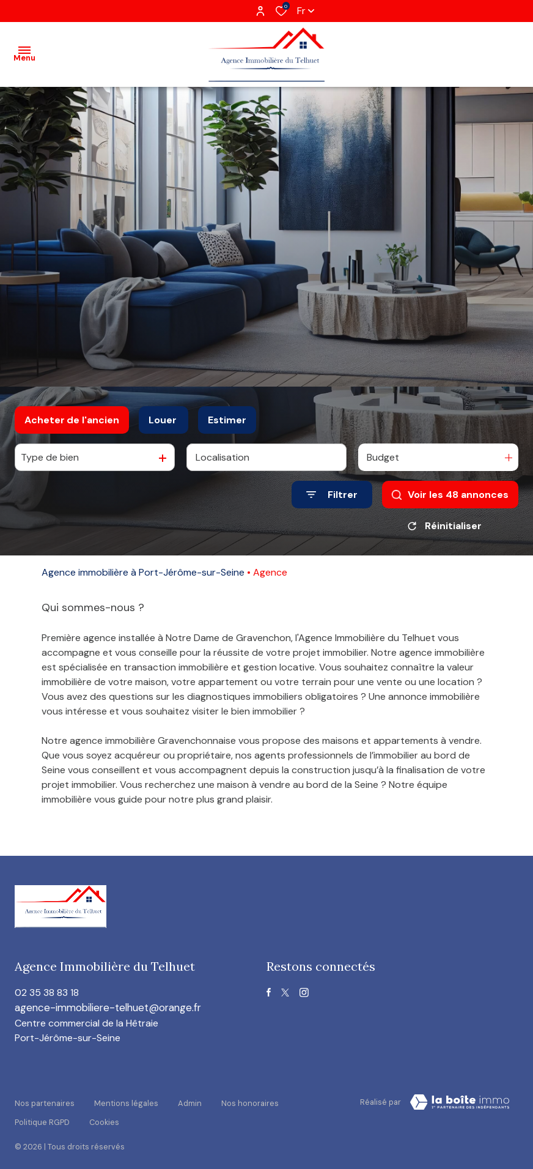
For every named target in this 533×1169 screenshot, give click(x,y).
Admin (190, 1101)
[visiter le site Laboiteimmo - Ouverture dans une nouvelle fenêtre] (459, 1103)
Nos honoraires (250, 1101)
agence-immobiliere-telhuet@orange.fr (114, 1008)
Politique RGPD (42, 1112)
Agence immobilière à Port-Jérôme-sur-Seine (143, 572)
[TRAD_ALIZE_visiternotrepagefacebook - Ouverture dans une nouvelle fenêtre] (268, 992)
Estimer (227, 420)
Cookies (104, 1112)
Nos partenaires (45, 1101)
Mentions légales (126, 1101)
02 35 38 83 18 (47, 992)
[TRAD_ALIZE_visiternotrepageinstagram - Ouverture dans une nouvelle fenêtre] (304, 992)
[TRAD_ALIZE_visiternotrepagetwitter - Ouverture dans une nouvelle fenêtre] (285, 992)
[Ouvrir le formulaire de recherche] (332, 494)
